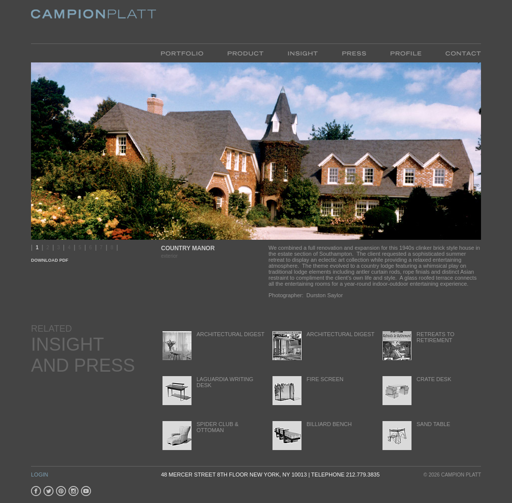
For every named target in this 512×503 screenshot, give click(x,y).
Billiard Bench (311, 435)
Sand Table (415, 435)
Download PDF (49, 260)
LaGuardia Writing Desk (207, 390)
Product (246, 52)
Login (39, 475)
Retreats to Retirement (417, 345)
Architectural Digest (212, 345)
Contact (457, 52)
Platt (93, 21)
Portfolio (188, 52)
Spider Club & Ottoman (199, 435)
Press (354, 52)
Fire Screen (307, 390)
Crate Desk (416, 390)
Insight (303, 52)
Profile (406, 52)
